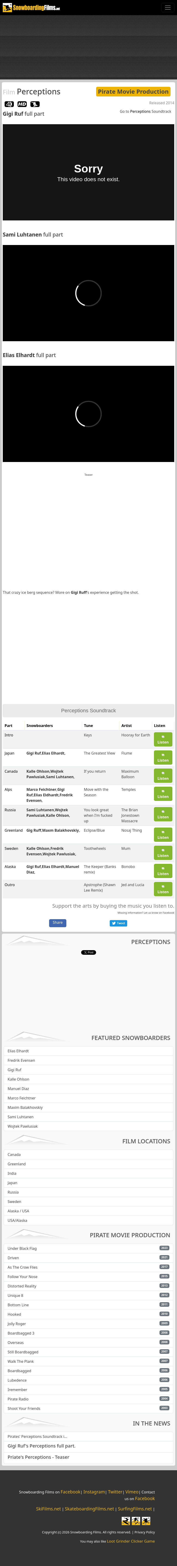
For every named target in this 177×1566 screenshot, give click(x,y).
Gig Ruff (34, 830)
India (12, 1173)
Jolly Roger (17, 1323)
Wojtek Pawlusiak (59, 853)
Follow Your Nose (22, 1276)
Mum (125, 848)
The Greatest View (99, 753)
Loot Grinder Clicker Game (131, 1541)
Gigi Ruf (13, 113)
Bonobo (128, 866)
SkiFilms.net (48, 1509)
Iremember (17, 1389)
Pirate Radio (18, 1399)
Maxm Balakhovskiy (60, 830)
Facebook (168, 912)
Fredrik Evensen (21, 1060)
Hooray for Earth (135, 735)
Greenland (17, 1163)
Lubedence (17, 1380)
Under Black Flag (22, 1248)
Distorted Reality (22, 1286)
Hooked (14, 1314)
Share (58, 922)
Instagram (94, 1492)
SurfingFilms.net (135, 1509)
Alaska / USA (18, 1211)
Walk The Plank (21, 1361)
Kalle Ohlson (38, 771)
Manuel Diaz (18, 1088)
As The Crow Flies (23, 1267)
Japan (12, 1182)
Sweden (14, 1201)
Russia (13, 1192)
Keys (88, 735)
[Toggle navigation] (167, 7)
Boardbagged (19, 1370)
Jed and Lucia (132, 884)
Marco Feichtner (41, 789)
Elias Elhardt (19, 355)
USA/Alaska (17, 1220)
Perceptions (31, 91)
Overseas (16, 1342)
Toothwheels (95, 848)
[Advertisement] (88, 47)
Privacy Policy (145, 1532)
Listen (163, 740)
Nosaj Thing (131, 830)
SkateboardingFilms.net (89, 1509)
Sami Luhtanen (22, 234)
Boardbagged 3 (21, 1333)
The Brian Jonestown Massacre (130, 815)
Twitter (115, 1492)
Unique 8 (15, 1295)
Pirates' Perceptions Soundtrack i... (37, 1436)
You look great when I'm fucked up (98, 815)
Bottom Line (18, 1304)
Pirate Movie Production (133, 91)
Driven (13, 1257)
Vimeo (132, 1492)
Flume (126, 753)
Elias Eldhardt (46, 794)
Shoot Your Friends (24, 1408)
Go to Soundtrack (145, 111)
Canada (14, 1154)
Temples (128, 789)
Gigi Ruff (79, 592)
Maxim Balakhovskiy (25, 1107)
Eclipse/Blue (94, 830)
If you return (95, 771)
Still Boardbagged (23, 1352)
